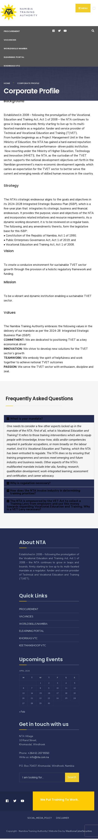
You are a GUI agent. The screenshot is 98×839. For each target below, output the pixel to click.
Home (7, 83)
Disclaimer (62, 818)
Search (72, 777)
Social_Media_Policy (39, 818)
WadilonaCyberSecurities (79, 831)
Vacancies (10, 40)
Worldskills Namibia (15, 48)
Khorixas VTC (12, 66)
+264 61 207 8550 (38, 753)
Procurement (12, 31)
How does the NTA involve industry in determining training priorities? (45, 492)
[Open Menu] (94, 8)
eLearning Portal (14, 57)
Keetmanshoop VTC (32, 646)
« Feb (22, 712)
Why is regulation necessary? (30, 483)
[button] (49, 419)
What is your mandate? (26, 419)
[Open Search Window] (92, 31)
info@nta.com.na (39, 757)
